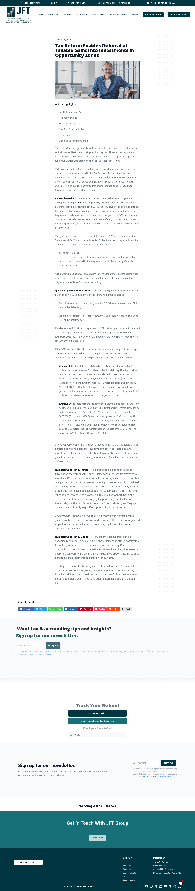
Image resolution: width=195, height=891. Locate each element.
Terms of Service (149, 777)
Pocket (100, 609)
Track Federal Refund (102, 714)
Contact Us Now (28, 862)
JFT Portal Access (179, 14)
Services (127, 869)
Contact (126, 877)
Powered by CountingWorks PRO (167, 873)
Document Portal (153, 14)
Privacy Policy (165, 777)
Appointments (129, 880)
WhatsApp (55, 609)
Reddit (113, 609)
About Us (127, 866)
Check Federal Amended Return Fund (104, 722)
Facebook (26, 609)
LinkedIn (70, 609)
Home (125, 862)
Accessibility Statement (163, 869)
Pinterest (85, 609)
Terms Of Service (160, 862)
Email (126, 609)
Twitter (40, 609)
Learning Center (130, 873)
